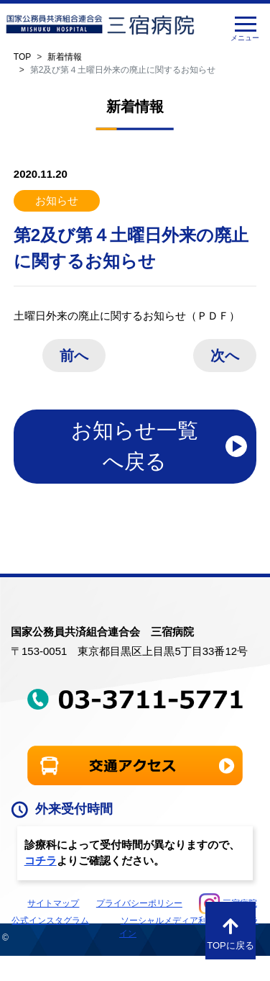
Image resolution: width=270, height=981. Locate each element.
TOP (22, 57)
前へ (74, 355)
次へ (224, 355)
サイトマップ (53, 903)
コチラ (40, 860)
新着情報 (64, 57)
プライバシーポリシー (139, 903)
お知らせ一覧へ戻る (134, 446)
